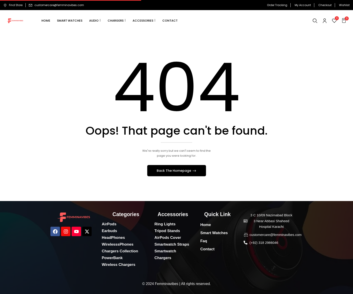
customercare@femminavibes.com (59, 5)
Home (205, 225)
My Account (303, 5)
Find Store (13, 5)
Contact (207, 249)
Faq (203, 241)
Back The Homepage (174, 170)
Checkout (325, 5)
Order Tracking (277, 5)
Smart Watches (214, 233)
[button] (344, 21)
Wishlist (344, 5)
